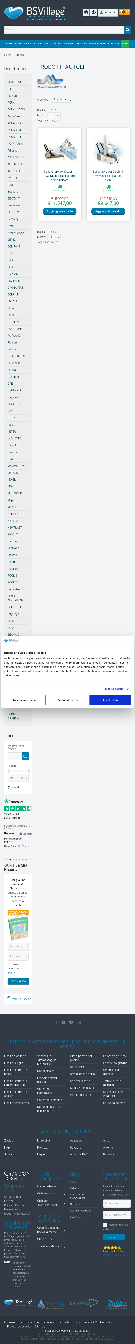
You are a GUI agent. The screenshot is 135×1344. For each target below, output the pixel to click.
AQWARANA (15, 143)
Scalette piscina (80, 1081)
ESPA (11, 315)
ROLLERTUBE (16, 607)
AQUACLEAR (15, 123)
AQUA (11, 102)
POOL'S (12, 575)
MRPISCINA (15, 493)
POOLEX (13, 582)
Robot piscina (45, 1071)
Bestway (13, 219)
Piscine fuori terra (15, 1056)
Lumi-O (12, 459)
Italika (11, 424)
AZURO (12, 185)
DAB (10, 260)
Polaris (12, 562)
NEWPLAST (15, 527)
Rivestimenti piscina (82, 1074)
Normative (75, 1204)
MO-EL (12, 479)
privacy (11, 973)
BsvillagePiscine (21, 999)
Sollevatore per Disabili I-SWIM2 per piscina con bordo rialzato (59, 176)
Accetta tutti (110, 699)
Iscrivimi (114, 1237)
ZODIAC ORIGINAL (14, 716)
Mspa (11, 500)
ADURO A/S (15, 82)
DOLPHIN (13, 294)
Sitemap (40, 1326)
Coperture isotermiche (44, 1091)
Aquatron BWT (79, 1154)
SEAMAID (14, 634)
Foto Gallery (76, 1217)
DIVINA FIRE (15, 287)
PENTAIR (13, 548)
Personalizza (67, 699)
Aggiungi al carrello (60, 211)
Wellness (74, 1188)
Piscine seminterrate (17, 1103)
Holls (11, 411)
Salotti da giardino (114, 1056)
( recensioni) (114, 1255)
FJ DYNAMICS (16, 356)
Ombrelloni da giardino (111, 1072)
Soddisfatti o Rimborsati (17, 1225)
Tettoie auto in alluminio (112, 1083)
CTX (10, 253)
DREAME (13, 301)
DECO (11, 267)
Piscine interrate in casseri (15, 1094)
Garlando (13, 376)
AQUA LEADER (16, 109)
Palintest (13, 541)
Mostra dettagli (114, 688)
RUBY (11, 621)
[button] (108, 13)
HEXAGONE (15, 404)
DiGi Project (15, 280)
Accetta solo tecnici (24, 699)
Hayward (13, 397)
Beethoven (14, 205)
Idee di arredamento (80, 1210)
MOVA (11, 486)
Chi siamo (10, 1322)
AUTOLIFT (14, 171)
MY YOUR (13, 507)
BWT (10, 226)
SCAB (11, 627)
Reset (13, 787)
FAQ (77, 1322)
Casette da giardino (115, 1063)
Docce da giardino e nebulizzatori (50, 1109)
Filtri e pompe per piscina (81, 1058)
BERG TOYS (15, 212)
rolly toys (13, 614)
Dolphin (8, 1147)
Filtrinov (12, 349)
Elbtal (11, 308)
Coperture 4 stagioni (50, 1100)
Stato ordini (51, 1239)
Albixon (12, 95)
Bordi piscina (78, 1067)
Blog (74, 1174)
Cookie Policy (103, 1322)
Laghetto (43, 1154)
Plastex (12, 555)
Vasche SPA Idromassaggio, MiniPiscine (47, 1060)
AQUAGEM (14, 130)
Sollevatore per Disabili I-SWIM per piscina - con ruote (108, 176)
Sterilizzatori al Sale (82, 1087)
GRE (10, 383)
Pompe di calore (80, 1095)
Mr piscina (43, 1140)
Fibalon (12, 342)
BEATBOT (14, 198)
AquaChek (14, 116)
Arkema (12, 150)
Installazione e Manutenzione (77, 1196)
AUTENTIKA (15, 164)
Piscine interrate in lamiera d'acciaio (15, 1083)
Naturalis (13, 514)
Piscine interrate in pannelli (15, 1072)
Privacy (87, 1322)
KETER (12, 431)
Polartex (13, 568)
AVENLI (12, 178)
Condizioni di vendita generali (38, 1322)
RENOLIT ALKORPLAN (15, 598)
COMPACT (14, 246)
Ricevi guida (18, 981)
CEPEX (12, 239)
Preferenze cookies (19, 1326)
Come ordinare (51, 1187)
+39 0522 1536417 (16, 1176)
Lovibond (13, 452)
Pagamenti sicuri (15, 1188)
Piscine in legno (14, 1063)
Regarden (14, 589)
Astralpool (76, 1140)
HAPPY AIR (14, 390)
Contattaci (65, 1322)
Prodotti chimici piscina (47, 1080)
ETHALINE (14, 322)
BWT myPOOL (16, 232)
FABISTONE (15, 328)
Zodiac (8, 1140)
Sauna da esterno (114, 1103)
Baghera (13, 191)
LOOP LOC (14, 445)
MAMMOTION (16, 466)
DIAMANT (14, 274)
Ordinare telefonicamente (51, 1203)
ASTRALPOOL (16, 157)
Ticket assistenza (51, 1247)
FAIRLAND (14, 335)
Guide (73, 1181)
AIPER (11, 89)
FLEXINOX (14, 363)
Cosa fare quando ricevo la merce (51, 1230)
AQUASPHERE (16, 137)
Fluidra (12, 370)
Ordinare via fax (51, 1194)
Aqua (106, 1140)
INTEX (11, 418)
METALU (13, 472)
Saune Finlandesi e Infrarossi (114, 1094)
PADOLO (13, 534)
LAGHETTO (14, 438)
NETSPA (13, 520)
